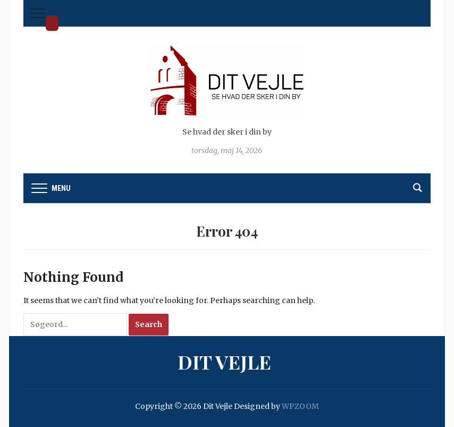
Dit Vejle (52, 23)
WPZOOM (300, 406)
